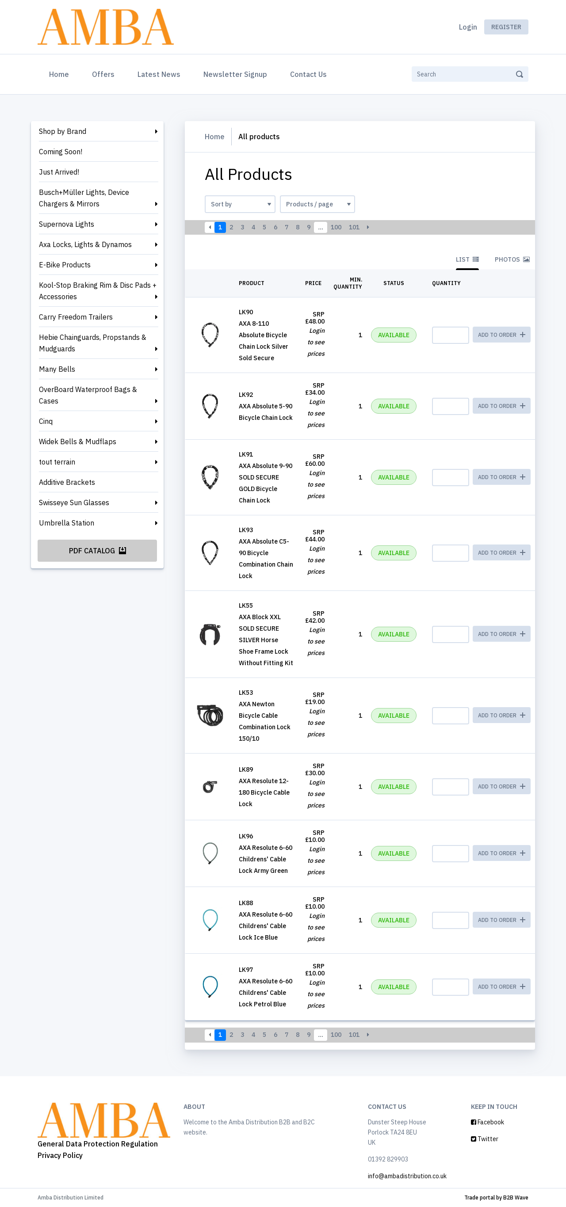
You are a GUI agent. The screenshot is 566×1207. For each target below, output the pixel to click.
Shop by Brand (62, 131)
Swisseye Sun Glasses (74, 502)
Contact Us (308, 74)
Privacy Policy (60, 1155)
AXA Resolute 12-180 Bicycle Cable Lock (264, 792)
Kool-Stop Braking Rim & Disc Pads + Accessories (98, 291)
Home (61, 73)
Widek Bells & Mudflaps (77, 441)
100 (336, 227)
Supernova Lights (66, 224)
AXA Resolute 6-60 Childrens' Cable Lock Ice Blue (265, 925)
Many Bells (57, 369)
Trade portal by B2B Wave (496, 1197)
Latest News (159, 74)
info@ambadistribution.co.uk (407, 1176)
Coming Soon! (60, 151)
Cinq (46, 421)
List (467, 259)
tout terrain (57, 461)
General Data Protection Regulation (98, 1143)
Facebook (487, 1122)
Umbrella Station (66, 522)
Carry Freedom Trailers (76, 316)
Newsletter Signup (235, 74)
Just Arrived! (59, 172)
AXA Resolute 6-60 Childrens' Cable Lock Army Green (265, 859)
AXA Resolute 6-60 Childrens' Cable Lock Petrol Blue (265, 992)
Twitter (484, 1139)
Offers (103, 74)
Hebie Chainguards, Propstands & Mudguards (92, 343)
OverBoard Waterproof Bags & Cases (88, 395)
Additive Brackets (67, 482)
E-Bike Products (65, 264)
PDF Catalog (97, 550)
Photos (512, 259)
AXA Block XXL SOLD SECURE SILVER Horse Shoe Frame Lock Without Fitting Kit (266, 640)
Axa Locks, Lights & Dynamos (85, 244)
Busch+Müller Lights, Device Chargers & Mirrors (84, 198)
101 (354, 227)
